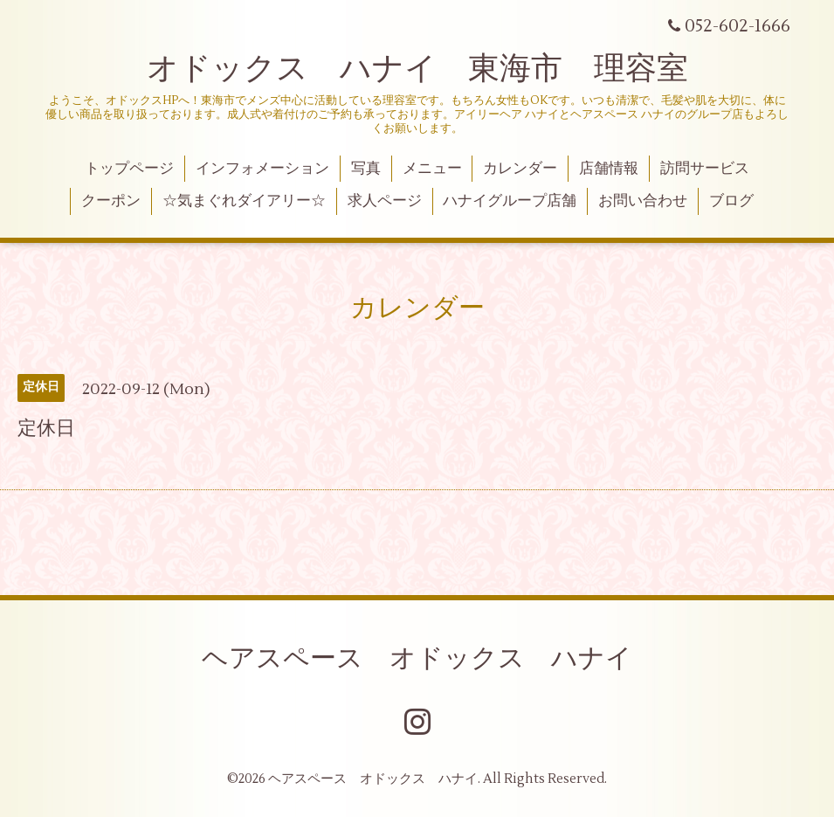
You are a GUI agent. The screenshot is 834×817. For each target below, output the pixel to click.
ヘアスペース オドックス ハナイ (417, 658)
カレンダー (520, 168)
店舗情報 (608, 168)
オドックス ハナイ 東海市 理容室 (417, 69)
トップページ (129, 168)
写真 (366, 168)
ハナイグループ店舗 (509, 201)
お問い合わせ (642, 201)
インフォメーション (262, 168)
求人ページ (385, 201)
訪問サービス (704, 168)
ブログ (731, 201)
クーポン (111, 201)
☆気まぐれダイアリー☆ (244, 201)
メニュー (432, 168)
